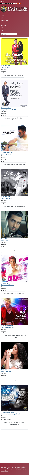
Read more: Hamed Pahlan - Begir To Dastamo (14, 336)
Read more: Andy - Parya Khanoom (13, 293)
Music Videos (4, 20)
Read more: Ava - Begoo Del (11, 380)
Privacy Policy (4, 471)
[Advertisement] (14, 445)
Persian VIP (11, 469)
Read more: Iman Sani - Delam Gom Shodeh (14, 119)
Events (2, 1)
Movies (3, 23)
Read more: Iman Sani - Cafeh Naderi (14, 206)
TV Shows (3, 25)
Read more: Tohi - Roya (10, 251)
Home (2, 15)
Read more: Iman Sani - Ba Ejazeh (13, 75)
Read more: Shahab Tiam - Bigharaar (14, 164)
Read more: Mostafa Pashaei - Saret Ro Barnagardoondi (14, 423)
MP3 (2, 18)
